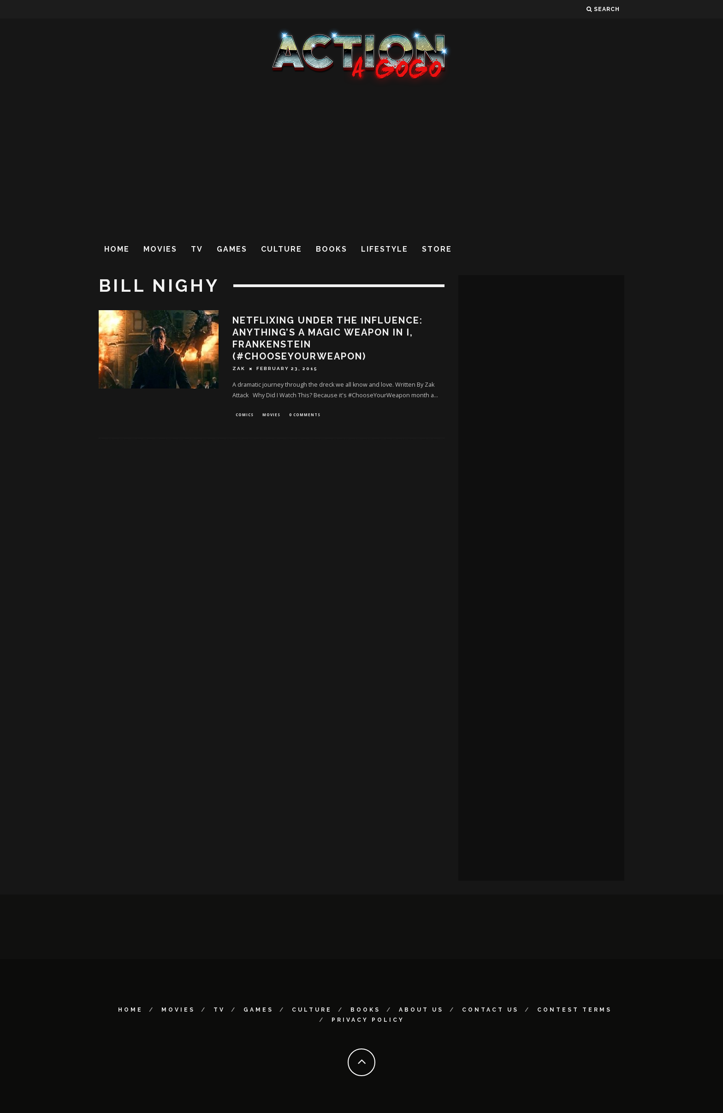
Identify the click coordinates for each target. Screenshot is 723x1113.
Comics (245, 415)
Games (232, 249)
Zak (238, 368)
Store (437, 249)
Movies (160, 249)
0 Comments (304, 415)
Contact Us (490, 1010)
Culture (281, 249)
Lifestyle (384, 249)
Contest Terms (574, 1010)
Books (331, 249)
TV (197, 249)
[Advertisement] (361, 160)
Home (117, 249)
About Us (421, 1010)
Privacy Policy (368, 1020)
